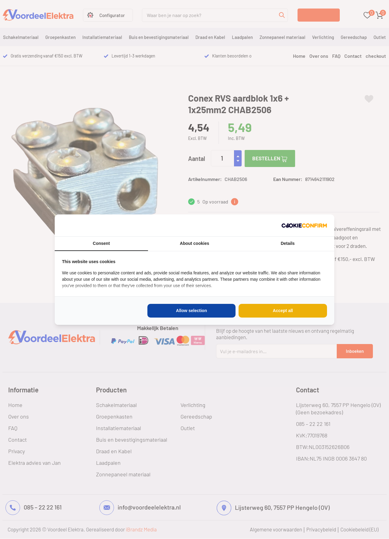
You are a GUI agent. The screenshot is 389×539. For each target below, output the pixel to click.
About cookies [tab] (194, 243)
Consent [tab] (101, 243)
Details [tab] (288, 243)
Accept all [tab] (283, 310)
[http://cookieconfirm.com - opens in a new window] (304, 225)
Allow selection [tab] (191, 310)
